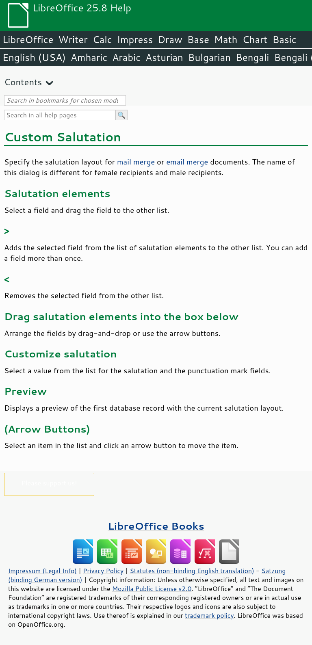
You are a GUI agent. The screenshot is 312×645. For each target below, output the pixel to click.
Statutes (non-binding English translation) (192, 570)
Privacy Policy (103, 570)
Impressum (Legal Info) (42, 570)
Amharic (89, 57)
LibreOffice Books (156, 526)
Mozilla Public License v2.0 (152, 588)
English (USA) (34, 57)
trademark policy (209, 615)
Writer (72, 39)
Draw (170, 39)
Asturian (164, 57)
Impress (135, 39)
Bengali (252, 57)
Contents (23, 82)
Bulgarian (209, 57)
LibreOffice (27, 39)
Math (226, 39)
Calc (102, 39)
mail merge (136, 161)
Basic (284, 39)
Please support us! (49, 482)
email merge (187, 161)
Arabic (126, 57)
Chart (254, 39)
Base (198, 39)
